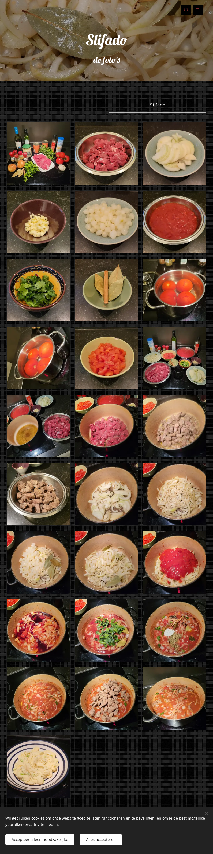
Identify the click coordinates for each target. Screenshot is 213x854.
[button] (186, 10)
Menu (196, 9)
